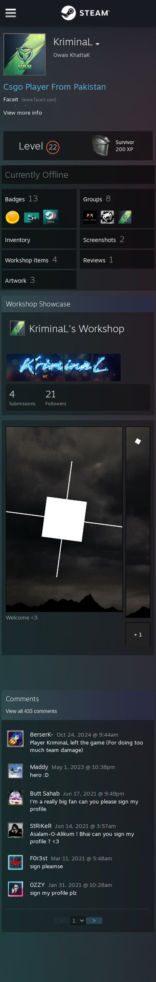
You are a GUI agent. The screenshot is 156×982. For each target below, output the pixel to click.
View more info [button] (22, 112)
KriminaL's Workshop (76, 328)
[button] (39, 145)
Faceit (10, 99)
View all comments (31, 711)
